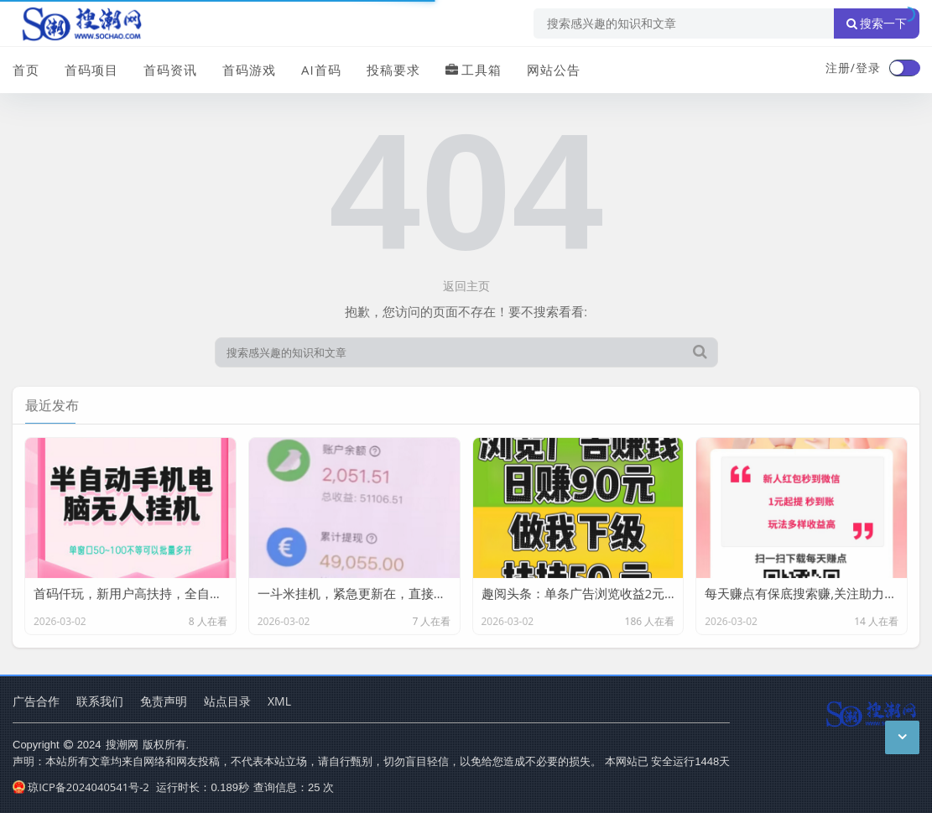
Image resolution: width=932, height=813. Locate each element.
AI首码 (321, 69)
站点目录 (227, 701)
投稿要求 (393, 69)
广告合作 (36, 701)
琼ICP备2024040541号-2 (81, 787)
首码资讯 (170, 69)
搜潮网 (122, 744)
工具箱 (473, 69)
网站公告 (554, 69)
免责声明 (163, 701)
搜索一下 (876, 23)
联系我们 (99, 701)
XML (279, 701)
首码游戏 (249, 69)
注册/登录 (853, 68)
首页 (26, 69)
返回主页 (466, 286)
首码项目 (91, 69)
